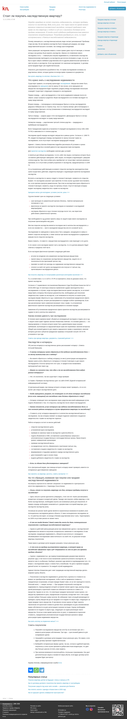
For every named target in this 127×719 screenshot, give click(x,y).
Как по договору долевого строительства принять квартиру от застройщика (54, 683)
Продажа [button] (52, 7)
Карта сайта (33, 710)
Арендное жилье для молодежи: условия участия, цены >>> (49, 192)
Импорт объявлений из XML (38, 712)
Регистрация (121, 2)
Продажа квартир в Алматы (107, 28)
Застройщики (24, 9)
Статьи (100, 45)
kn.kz (60, 663)
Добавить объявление (117, 8)
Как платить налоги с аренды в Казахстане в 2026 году (47, 689)
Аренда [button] (52, 9)
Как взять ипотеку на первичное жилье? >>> (43, 621)
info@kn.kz (62, 710)
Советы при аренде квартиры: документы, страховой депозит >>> (51, 338)
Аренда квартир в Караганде (107, 40)
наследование (65, 83)
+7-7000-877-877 (63, 714)
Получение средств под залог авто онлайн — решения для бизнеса (51, 686)
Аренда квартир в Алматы (106, 31)
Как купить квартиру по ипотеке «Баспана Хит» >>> (46, 76)
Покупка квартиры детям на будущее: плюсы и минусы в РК (48, 680)
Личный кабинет (109, 2)
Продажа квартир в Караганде (108, 37)
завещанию (44, 86)
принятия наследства (38, 151)
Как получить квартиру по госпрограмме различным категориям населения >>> (55, 275)
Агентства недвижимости (87, 7)
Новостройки (24, 7)
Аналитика (101, 49)
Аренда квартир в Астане (106, 23)
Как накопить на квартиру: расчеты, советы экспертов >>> (48, 474)
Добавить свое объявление (107, 54)
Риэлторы (82, 9)
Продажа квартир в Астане (107, 19)
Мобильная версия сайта (65, 706)
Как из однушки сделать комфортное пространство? (46, 692)
